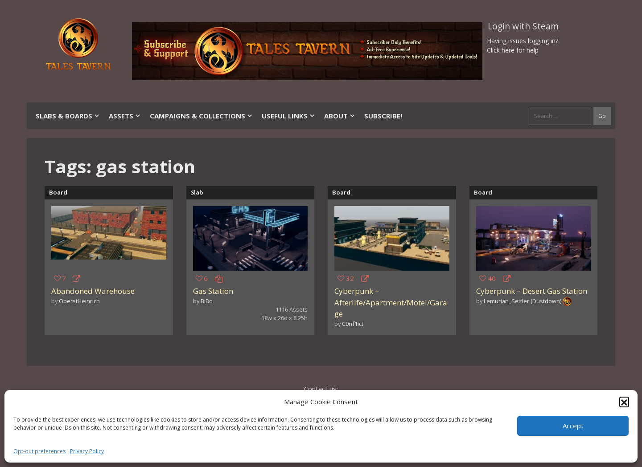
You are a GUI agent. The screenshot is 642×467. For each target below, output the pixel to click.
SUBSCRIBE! (383, 115)
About (339, 115)
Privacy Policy (87, 451)
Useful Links (288, 115)
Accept (573, 425)
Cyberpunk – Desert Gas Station (531, 291)
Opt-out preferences (39, 451)
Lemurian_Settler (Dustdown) (522, 301)
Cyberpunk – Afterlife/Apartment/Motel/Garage (390, 302)
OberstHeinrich (79, 301)
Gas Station (213, 291)
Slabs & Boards (68, 115)
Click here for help (513, 50)
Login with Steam (523, 26)
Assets (125, 115)
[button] (624, 401)
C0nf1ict (352, 324)
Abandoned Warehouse (93, 291)
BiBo (207, 301)
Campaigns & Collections (201, 115)
